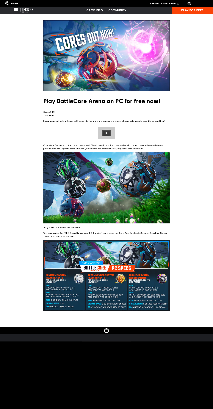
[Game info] (94, 10)
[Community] (117, 10)
